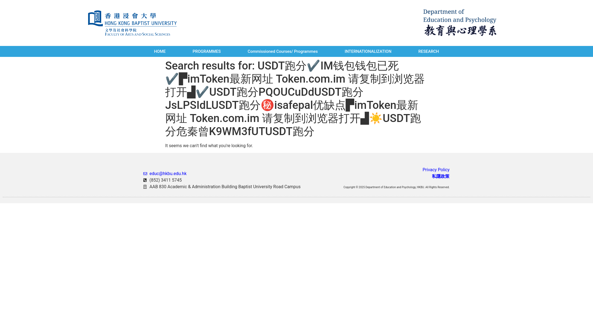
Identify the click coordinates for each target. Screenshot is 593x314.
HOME (160, 51)
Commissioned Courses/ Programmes (283, 51)
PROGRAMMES (207, 51)
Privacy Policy (436, 169)
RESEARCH (428, 51)
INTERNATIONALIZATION (368, 51)
